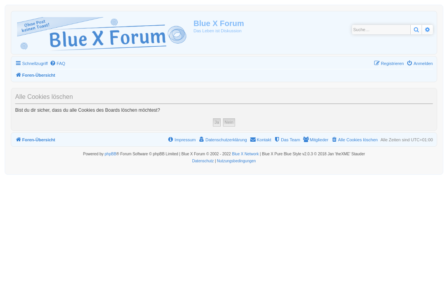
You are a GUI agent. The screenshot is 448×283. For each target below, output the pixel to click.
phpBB (110, 154)
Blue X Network (245, 154)
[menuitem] (57, 63)
